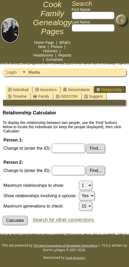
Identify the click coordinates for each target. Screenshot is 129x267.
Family (41, 96)
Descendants (76, 90)
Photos (56, 47)
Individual (18, 90)
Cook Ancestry (75, 258)
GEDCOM (67, 96)
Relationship (109, 90)
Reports (64, 55)
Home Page (44, 42)
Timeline (17, 96)
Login (11, 72)
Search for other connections (63, 220)
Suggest (93, 96)
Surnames (54, 59)
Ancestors (46, 90)
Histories (50, 51)
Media (34, 72)
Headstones (43, 55)
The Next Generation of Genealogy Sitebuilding (65, 245)
